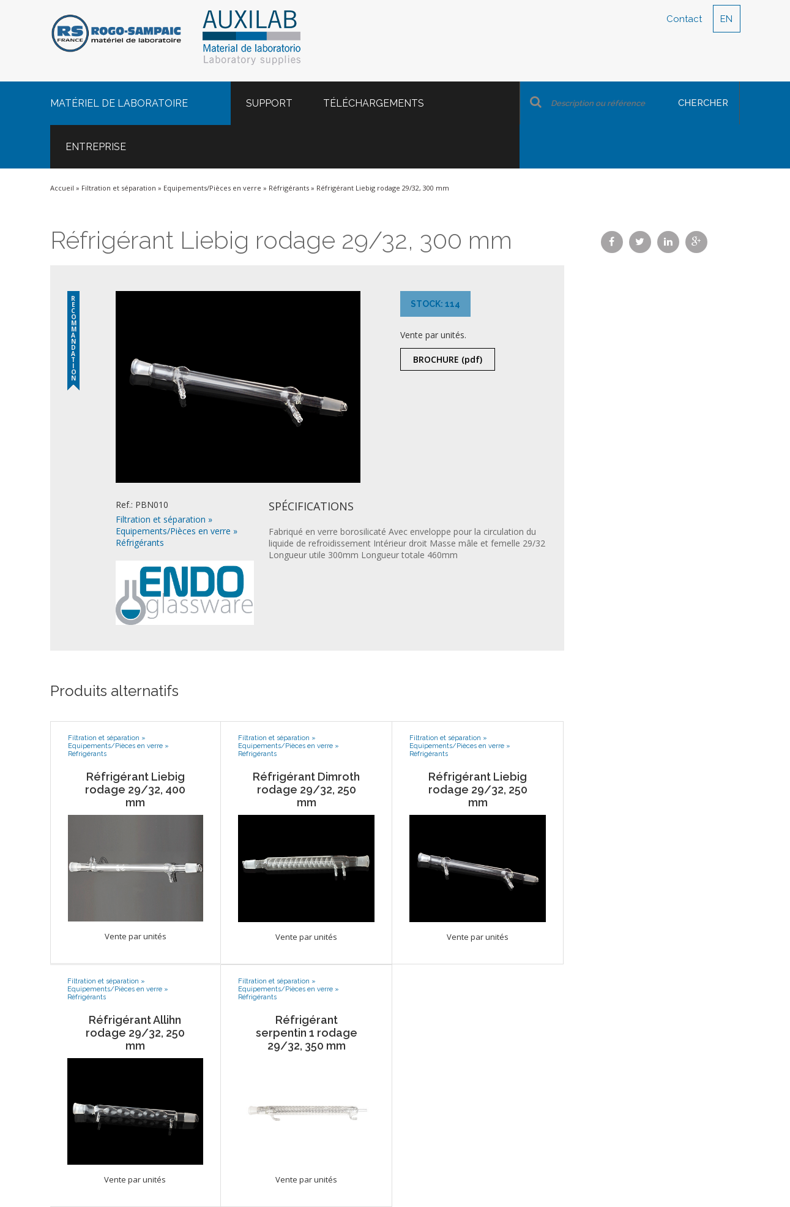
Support (269, 103)
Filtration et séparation (118, 187)
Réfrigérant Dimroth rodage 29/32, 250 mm (306, 789)
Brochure (447, 359)
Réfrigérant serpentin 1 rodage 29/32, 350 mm (306, 1032)
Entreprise (95, 147)
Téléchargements (373, 103)
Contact (684, 19)
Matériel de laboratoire (119, 103)
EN (726, 19)
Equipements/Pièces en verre (212, 187)
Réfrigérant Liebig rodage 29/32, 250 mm (477, 789)
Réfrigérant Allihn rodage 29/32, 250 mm (135, 1032)
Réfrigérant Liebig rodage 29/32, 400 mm (135, 789)
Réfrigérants (289, 187)
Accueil (62, 187)
